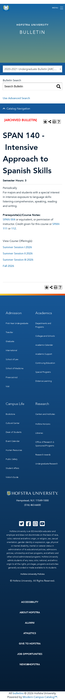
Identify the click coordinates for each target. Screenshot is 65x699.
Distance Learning (43, 381)
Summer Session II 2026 (18, 253)
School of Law (12, 359)
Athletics (29, 633)
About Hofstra (30, 612)
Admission (13, 313)
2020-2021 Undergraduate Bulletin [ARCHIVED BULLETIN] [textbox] (33, 69)
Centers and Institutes (45, 414)
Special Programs (43, 372)
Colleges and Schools (45, 336)
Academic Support (43, 354)
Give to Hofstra (30, 643)
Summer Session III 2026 (18, 260)
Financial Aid (11, 377)
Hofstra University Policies (32, 574)
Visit (7, 386)
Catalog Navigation (18, 109)
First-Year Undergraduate (17, 323)
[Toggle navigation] (57, 8)
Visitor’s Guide (12, 477)
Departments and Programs (43, 325)
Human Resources (14, 450)
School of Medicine (14, 368)
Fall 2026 (8, 266)
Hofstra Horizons (42, 424)
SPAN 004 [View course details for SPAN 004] (9, 219)
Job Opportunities (29, 654)
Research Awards (42, 454)
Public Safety (12, 459)
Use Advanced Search (16, 98)
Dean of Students (13, 432)
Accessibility (29, 602)
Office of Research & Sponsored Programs (44, 444)
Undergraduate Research (46, 463)
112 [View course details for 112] (13, 228)
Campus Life (15, 403)
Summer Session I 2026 (17, 247)
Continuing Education (45, 363)
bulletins (18, 693)
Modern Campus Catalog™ (40, 697)
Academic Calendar (44, 345)
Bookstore (10, 414)
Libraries (39, 433)
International (11, 350)
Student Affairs (12, 468)
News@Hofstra (30, 664)
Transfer (9, 332)
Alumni (29, 622)
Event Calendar (12, 441)
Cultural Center (12, 423)
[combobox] (32, 68)
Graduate (10, 341)
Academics (43, 313)
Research (42, 403)
